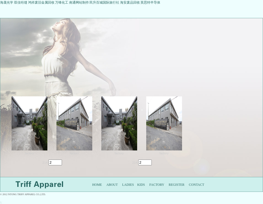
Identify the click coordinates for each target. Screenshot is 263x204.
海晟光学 (6, 2)
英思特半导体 (150, 2)
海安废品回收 (130, 2)
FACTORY (156, 185)
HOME (97, 185)
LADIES (128, 185)
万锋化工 (61, 2)
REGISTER (176, 185)
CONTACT (196, 185)
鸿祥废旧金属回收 (41, 2)
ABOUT (112, 185)
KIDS (141, 185)
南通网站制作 (79, 2)
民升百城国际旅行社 (104, 2)
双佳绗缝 (21, 2)
